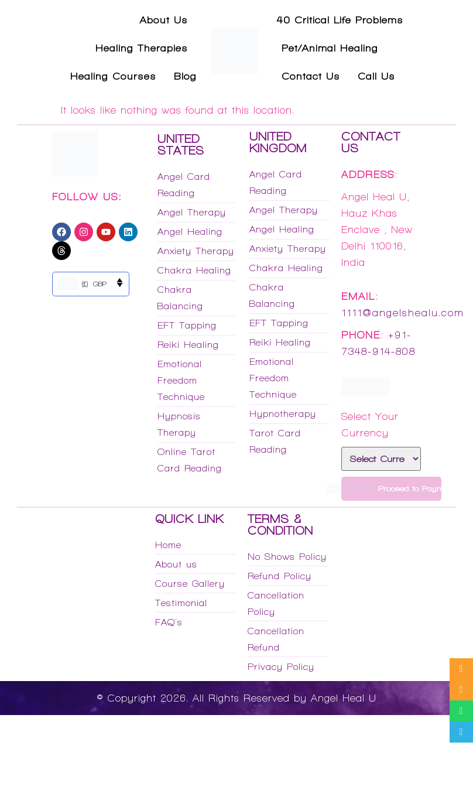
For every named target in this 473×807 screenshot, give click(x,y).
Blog (185, 76)
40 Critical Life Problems (340, 20)
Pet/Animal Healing (330, 48)
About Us (164, 20)
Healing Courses (113, 76)
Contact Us (311, 76)
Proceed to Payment (391, 489)
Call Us (376, 76)
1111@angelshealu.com (402, 312)
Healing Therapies (141, 48)
